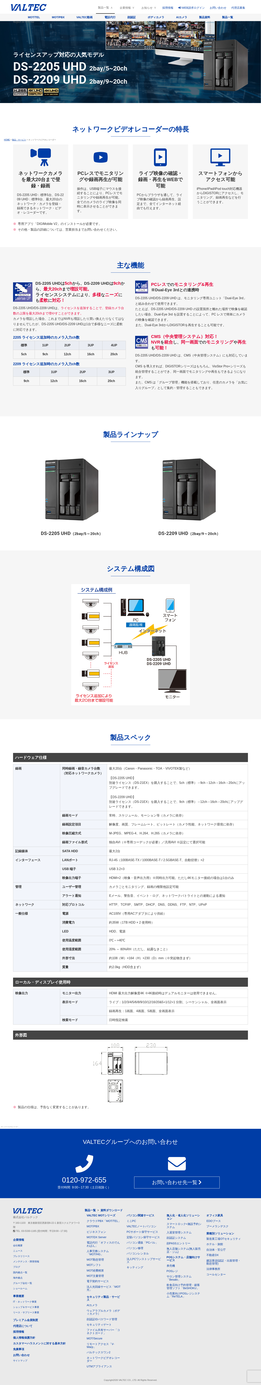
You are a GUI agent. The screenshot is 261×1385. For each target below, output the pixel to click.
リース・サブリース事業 (26, 1312)
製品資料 (204, 17)
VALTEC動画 (84, 17)
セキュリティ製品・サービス (103, 1298)
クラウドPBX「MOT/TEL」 (104, 1221)
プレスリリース (21, 1256)
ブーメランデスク (217, 1226)
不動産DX (212, 1255)
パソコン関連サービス (140, 1215)
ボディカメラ (156, 17)
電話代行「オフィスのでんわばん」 (103, 1244)
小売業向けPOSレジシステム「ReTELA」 (183, 1295)
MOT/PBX (58, 17)
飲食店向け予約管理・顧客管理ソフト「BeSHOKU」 (183, 1286)
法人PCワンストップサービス (144, 1260)
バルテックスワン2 (98, 1352)
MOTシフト (94, 1265)
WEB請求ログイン (191, 7)
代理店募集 (238, 7)
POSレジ (172, 1271)
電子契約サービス (98, 1281)
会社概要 (18, 1245)
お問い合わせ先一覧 (177, 1182)
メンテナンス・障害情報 (26, 1261)
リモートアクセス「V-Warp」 (100, 1345)
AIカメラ (181, 17)
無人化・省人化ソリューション (183, 1217)
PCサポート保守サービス (142, 1231)
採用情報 (167, 7)
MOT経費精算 (95, 1270)
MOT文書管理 (95, 1275)
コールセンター (216, 1274)
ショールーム (20, 1288)
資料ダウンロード (112, 1210)
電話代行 (110, 17)
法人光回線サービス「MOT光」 (104, 1288)
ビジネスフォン (96, 1231)
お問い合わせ (218, 7)
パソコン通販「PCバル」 (142, 1242)
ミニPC (131, 1221)
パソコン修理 (135, 1248)
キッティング (135, 1267)
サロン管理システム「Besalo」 (179, 1278)
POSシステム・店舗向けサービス (183, 1259)
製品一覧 (103, 7)
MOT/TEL (34, 17)
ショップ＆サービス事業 (26, 1307)
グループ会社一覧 (22, 1283)
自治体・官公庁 (216, 1249)
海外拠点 (18, 1277)
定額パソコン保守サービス (143, 1237)
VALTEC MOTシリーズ (101, 1215)
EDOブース (213, 1221)
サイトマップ (20, 1360)
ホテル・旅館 (214, 1244)
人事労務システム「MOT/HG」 (98, 1252)
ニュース (18, 1250)
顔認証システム (176, 1237)
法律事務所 (213, 1268)
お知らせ (147, 7)
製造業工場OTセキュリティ (223, 1238)
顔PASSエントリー (178, 1243)
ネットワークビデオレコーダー (103, 1359)
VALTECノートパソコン (141, 1226)
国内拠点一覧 (20, 1272)
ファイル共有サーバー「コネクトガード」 (103, 1331)
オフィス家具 (214, 1215)
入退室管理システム (179, 1232)
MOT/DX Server (96, 1237)
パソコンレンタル (138, 1253)
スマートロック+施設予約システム (184, 1225)
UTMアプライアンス (99, 1366)
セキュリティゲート (99, 1324)
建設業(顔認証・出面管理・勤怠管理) (223, 1262)
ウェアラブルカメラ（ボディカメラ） (103, 1312)
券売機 (171, 1265)
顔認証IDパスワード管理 (102, 1319)
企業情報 (125, 7)
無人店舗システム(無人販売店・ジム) (184, 1250)
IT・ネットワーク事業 (25, 1301)
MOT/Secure (94, 1338)
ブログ (16, 1267)
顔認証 (131, 17)
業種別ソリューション (220, 1233)
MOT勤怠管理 (95, 1259)
